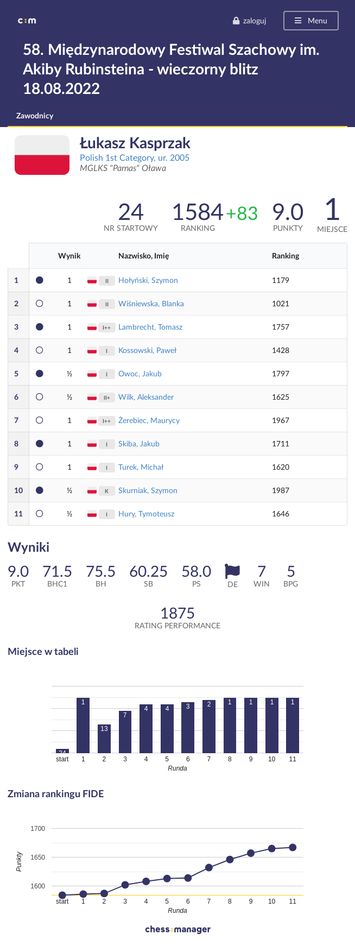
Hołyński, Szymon (148, 280)
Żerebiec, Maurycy (149, 420)
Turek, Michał (140, 466)
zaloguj (249, 20)
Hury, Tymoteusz (146, 513)
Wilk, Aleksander (146, 396)
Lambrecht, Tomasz (150, 326)
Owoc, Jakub (140, 373)
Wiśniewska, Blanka (151, 303)
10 (18, 490)
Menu (310, 20)
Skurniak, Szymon (148, 490)
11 (18, 513)
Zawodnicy (34, 115)
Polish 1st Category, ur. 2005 (134, 157)
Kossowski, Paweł (147, 350)
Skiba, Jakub (139, 443)
